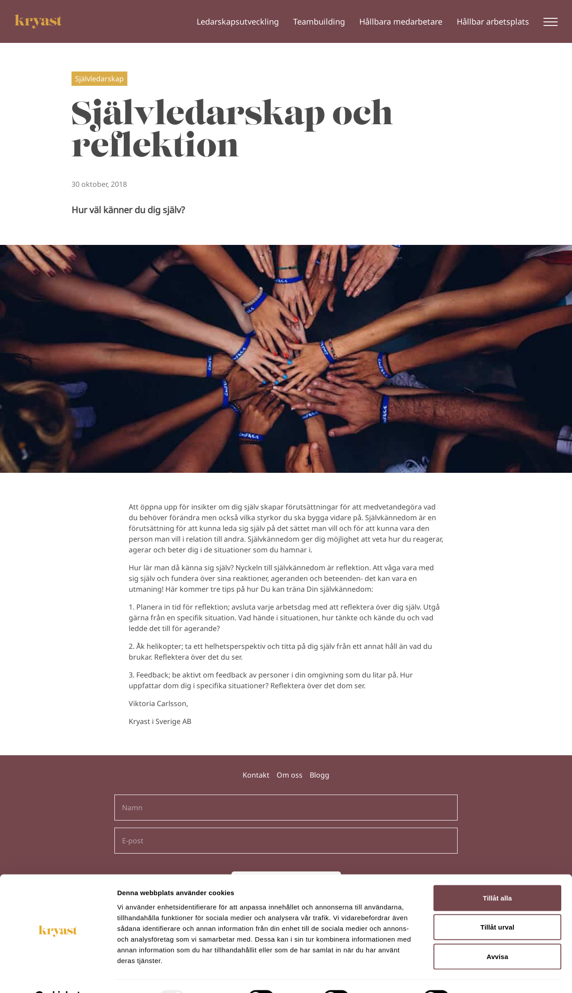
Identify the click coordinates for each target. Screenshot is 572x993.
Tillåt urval (497, 905)
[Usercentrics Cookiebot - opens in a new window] (58, 975)
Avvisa (497, 934)
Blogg (319, 775)
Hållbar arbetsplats (493, 21)
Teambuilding (319, 21)
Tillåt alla (497, 875)
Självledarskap (99, 79)
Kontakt (256, 775)
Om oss (290, 775)
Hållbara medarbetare (400, 21)
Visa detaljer (485, 975)
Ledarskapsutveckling (238, 21)
